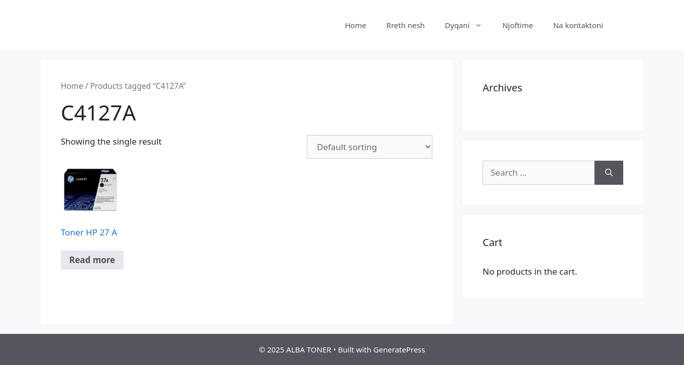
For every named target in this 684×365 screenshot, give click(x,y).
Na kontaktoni (578, 25)
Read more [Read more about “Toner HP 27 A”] (92, 260)
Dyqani (468, 25)
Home (356, 25)
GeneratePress (399, 349)
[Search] (609, 173)
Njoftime (517, 25)
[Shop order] (369, 147)
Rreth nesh (405, 25)
